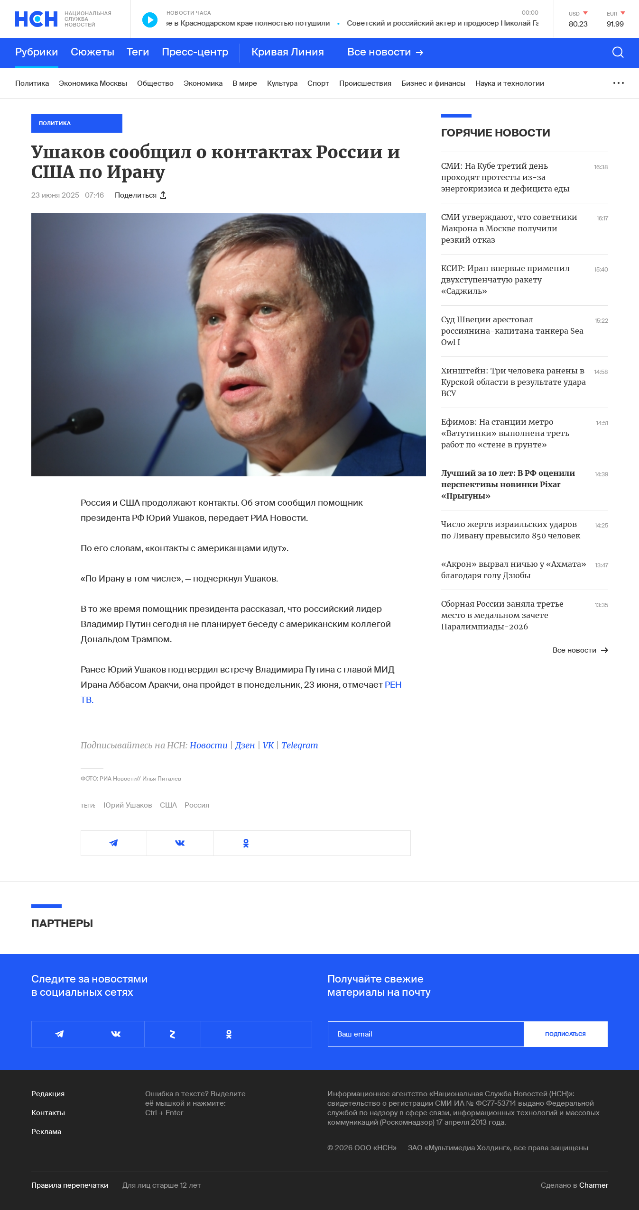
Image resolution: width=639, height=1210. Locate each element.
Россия (197, 805)
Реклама (46, 1132)
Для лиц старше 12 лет (161, 1185)
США (168, 805)
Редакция (48, 1094)
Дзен (245, 745)
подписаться (565, 1034)
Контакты (48, 1113)
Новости (209, 745)
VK (268, 745)
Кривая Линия (287, 52)
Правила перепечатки (69, 1185)
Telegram (299, 745)
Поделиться (140, 195)
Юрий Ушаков (127, 805)
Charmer (593, 1185)
